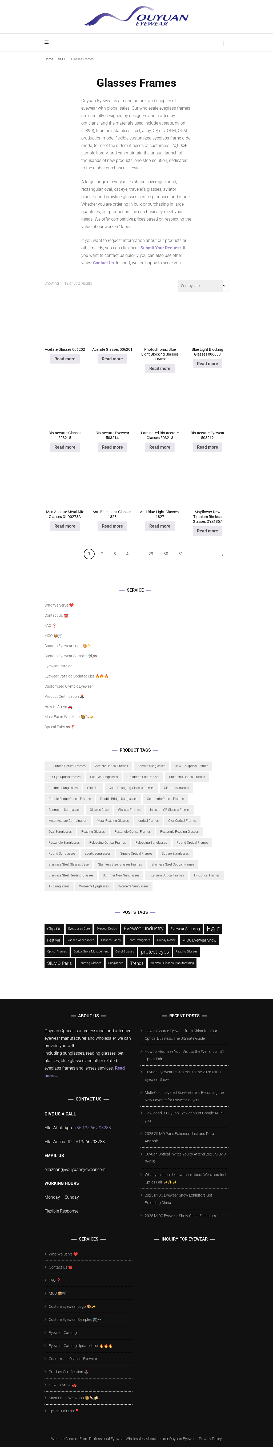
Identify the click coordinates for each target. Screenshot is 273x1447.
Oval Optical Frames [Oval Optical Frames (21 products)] (182, 821)
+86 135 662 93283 (92, 1127)
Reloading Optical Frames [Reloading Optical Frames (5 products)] (107, 842)
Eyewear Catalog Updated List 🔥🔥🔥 (77, 676)
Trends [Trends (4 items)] (137, 963)
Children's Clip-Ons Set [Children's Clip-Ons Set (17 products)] (143, 777)
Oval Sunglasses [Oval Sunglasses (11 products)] (60, 832)
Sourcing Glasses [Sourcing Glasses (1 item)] (90, 963)
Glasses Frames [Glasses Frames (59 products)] (129, 810)
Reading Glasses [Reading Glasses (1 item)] (187, 951)
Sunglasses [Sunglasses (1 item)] (115, 963)
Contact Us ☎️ (56, 615)
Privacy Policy (210, 1439)
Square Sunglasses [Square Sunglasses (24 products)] (175, 853)
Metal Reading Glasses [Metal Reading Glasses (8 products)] (113, 821)
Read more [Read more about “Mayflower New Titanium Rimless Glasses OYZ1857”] (207, 530)
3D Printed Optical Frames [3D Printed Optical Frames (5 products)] (67, 766)
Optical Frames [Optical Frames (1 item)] (57, 951)
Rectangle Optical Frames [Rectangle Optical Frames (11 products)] (132, 832)
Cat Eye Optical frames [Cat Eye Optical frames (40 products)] (65, 777)
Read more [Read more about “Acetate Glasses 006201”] (112, 358)
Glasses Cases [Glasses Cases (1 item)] (111, 940)
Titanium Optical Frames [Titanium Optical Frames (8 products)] (166, 875)
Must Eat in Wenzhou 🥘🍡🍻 (69, 717)
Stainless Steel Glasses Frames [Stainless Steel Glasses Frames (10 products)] (120, 864)
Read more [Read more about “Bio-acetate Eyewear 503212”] (207, 447)
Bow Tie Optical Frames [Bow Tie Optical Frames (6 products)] (191, 766)
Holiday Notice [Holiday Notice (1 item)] (166, 940)
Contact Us (103, 262)
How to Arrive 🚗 (58, 706)
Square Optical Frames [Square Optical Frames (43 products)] (136, 853)
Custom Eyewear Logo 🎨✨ (68, 646)
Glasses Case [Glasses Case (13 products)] (99, 810)
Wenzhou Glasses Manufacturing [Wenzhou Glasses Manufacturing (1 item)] (172, 963)
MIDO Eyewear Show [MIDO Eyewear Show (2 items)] (199, 940)
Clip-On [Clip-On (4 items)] (54, 928)
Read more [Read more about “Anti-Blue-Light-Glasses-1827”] (159, 526)
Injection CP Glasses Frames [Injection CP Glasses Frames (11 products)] (170, 810)
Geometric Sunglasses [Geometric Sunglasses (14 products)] (64, 810)
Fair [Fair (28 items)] (213, 928)
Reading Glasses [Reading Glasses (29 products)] (93, 832)
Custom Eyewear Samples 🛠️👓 (71, 656)
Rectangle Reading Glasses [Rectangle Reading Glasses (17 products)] (179, 832)
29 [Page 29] (150, 553)
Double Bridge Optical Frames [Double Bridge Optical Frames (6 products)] (70, 799)
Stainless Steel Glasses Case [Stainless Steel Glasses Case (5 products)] (69, 864)
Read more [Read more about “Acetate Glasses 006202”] (64, 358)
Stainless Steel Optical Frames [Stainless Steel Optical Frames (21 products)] (172, 864)
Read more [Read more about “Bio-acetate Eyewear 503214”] (112, 447)
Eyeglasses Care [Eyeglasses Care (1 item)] (79, 928)
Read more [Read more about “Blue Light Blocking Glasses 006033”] (207, 363)
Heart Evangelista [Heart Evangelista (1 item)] (138, 940)
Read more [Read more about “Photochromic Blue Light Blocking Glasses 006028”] (159, 368)
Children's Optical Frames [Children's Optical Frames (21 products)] (187, 777)
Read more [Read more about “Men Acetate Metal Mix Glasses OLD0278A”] (64, 526)
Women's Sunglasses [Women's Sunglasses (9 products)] (133, 886)
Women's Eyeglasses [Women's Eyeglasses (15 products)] (94, 886)
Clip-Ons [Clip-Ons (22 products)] (93, 788)
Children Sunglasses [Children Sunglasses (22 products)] (63, 788)
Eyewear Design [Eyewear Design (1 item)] (107, 928)
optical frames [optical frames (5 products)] (148, 821)
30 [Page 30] (165, 553)
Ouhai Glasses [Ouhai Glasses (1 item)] (124, 951)
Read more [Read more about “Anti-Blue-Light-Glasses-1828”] (112, 526)
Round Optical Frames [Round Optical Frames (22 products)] (192, 842)
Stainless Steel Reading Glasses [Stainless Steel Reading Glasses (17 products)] (71, 875)
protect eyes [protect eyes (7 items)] (155, 951)
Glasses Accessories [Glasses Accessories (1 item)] (80, 940)
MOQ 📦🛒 (53, 635)
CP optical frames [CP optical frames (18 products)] (176, 788)
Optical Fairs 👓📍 (60, 727)
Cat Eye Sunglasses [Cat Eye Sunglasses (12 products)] (104, 777)
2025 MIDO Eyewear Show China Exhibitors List (184, 1216)
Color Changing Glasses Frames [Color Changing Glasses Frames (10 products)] (131, 788)
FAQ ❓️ (51, 625)
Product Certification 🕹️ (64, 696)
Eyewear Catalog (59, 666)
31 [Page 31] (180, 553)
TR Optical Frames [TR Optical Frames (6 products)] (207, 875)
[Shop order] (203, 286)
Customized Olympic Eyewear (69, 686)
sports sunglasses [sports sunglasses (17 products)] (98, 853)
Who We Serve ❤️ (59, 605)
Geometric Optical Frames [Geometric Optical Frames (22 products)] (165, 799)
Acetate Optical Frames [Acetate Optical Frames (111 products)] (111, 766)
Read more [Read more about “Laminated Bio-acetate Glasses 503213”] (159, 447)
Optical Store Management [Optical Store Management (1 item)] (91, 951)
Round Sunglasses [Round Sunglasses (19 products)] (62, 853)
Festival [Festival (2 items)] (53, 940)
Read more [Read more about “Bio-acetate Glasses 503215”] (64, 447)
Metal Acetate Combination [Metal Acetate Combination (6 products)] (68, 821)
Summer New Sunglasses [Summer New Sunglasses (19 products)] (121, 875)
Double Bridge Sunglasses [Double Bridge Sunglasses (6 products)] (118, 799)
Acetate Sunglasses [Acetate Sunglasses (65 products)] (151, 766)
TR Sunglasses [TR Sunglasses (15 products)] (59, 886)
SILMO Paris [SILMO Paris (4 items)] (59, 963)
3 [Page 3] (115, 553)
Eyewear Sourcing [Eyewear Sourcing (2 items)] (185, 929)
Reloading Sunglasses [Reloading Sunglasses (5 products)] (151, 842)
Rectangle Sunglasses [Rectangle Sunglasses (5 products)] (64, 842)
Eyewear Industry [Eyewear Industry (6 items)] (144, 929)
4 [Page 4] (127, 553)
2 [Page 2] (102, 553)
